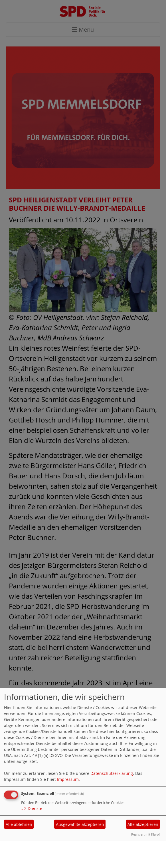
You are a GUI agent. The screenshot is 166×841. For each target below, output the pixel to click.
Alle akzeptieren (142, 824)
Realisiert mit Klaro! (145, 834)
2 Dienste (31, 808)
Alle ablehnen (19, 824)
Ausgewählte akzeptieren (80, 824)
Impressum (68, 779)
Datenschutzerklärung (111, 773)
